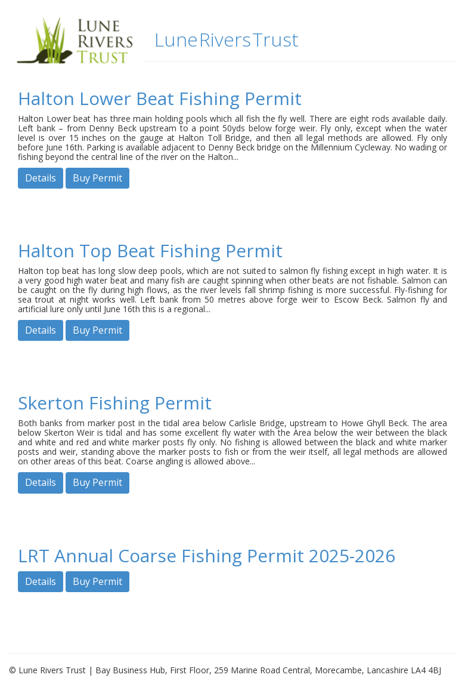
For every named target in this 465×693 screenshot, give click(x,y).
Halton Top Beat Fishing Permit (150, 250)
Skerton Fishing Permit (115, 402)
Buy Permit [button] (97, 177)
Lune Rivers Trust (226, 39)
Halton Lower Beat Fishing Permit (160, 98)
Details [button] (40, 177)
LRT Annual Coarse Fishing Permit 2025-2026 (206, 555)
